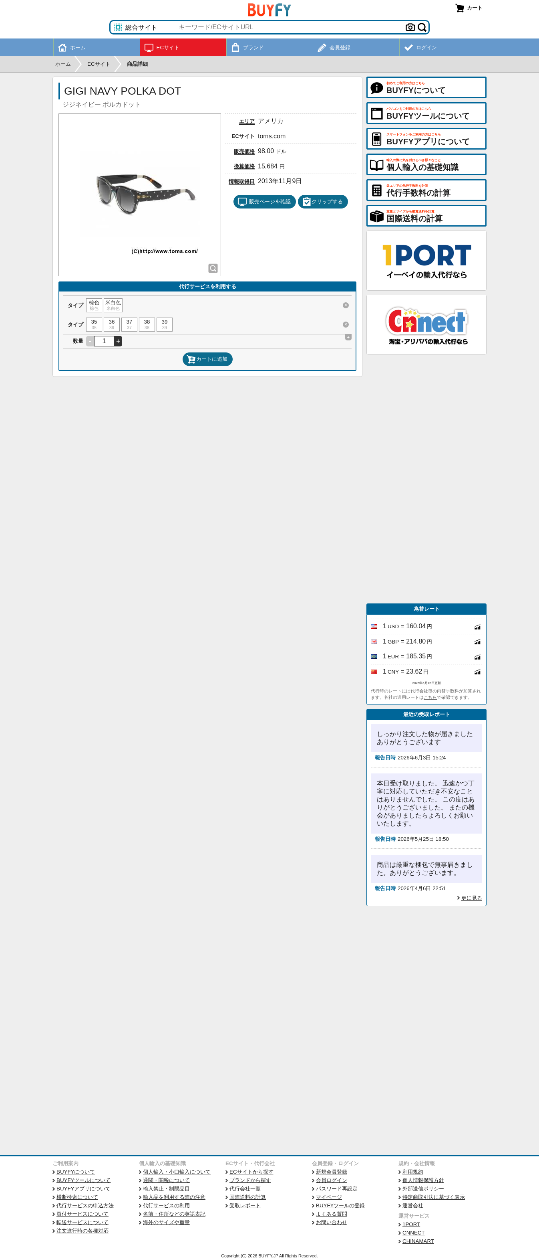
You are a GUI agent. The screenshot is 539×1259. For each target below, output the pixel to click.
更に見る (471, 898)
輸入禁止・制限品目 (166, 1189)
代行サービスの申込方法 (85, 1205)
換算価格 (244, 166)
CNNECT (413, 1233)
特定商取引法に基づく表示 (433, 1197)
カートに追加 (207, 359)
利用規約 (412, 1172)
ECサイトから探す (251, 1172)
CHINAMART (418, 1241)
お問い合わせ (331, 1222)
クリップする (322, 201)
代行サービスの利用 (166, 1205)
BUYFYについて (75, 1172)
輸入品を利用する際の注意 (174, 1197)
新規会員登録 (331, 1172)
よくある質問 (331, 1214)
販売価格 (244, 151)
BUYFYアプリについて (83, 1189)
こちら (430, 697)
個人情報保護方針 (423, 1180)
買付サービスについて (82, 1214)
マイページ (329, 1197)
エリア (247, 121)
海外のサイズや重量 (166, 1222)
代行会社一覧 (245, 1189)
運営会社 (412, 1205)
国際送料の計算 (247, 1197)
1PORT (411, 1224)
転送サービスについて (82, 1222)
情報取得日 (242, 181)
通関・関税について (166, 1180)
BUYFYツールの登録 (340, 1205)
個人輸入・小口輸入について (177, 1172)
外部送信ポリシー (423, 1189)
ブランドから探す (250, 1180)
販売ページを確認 (264, 201)
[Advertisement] (426, 479)
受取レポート (245, 1205)
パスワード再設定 (337, 1189)
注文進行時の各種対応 (82, 1231)
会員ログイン (331, 1180)
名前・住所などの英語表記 (174, 1214)
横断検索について (77, 1197)
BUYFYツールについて (83, 1180)
